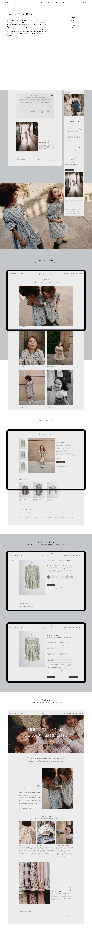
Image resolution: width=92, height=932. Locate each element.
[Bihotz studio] (10, 2)
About (64, 2)
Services (42, 2)
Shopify (57, 2)
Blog (69, 2)
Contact (85, 2)
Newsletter (77, 2)
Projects (49, 2)
